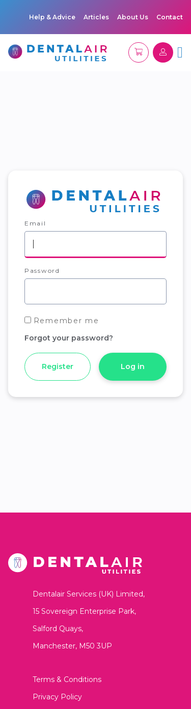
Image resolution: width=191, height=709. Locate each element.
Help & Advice (52, 17)
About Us (132, 17)
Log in (133, 366)
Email (35, 223)
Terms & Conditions (67, 679)
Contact (169, 17)
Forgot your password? (68, 338)
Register (57, 366)
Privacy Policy (57, 696)
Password (42, 270)
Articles (96, 17)
